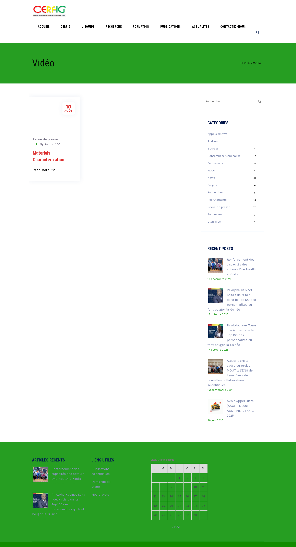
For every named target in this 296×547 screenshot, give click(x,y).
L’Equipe (116, 10)
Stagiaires (214, 200)
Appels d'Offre (217, 112)
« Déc (176, 506)
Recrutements (217, 178)
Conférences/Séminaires (224, 134)
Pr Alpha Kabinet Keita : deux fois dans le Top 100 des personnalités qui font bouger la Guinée (232, 278)
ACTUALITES (208, 10)
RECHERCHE (137, 10)
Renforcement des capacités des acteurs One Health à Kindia (67, 452)
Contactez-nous (236, 10)
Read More (41, 149)
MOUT (212, 149)
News (211, 156)
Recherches (215, 171)
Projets (212, 163)
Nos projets (100, 473)
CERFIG (99, 10)
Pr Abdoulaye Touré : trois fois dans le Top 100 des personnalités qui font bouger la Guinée (232, 313)
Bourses (213, 127)
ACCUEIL (82, 10)
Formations (215, 141)
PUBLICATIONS (183, 10)
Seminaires (215, 193)
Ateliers (213, 119)
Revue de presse (45, 118)
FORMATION (159, 10)
